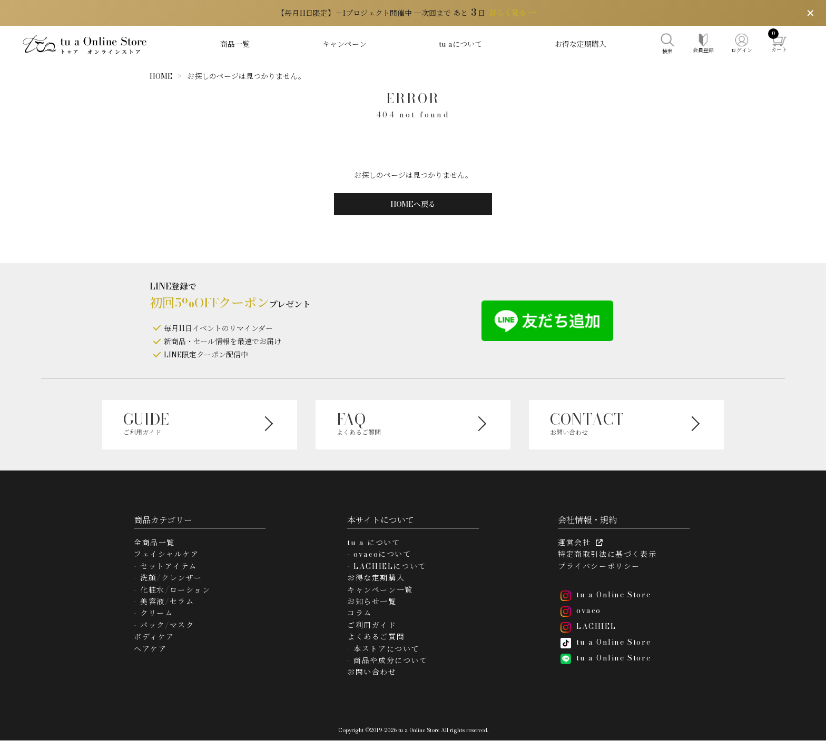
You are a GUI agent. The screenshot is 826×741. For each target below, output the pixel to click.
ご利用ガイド (372, 625)
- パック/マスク (164, 625)
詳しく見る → (512, 12)
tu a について (373, 542)
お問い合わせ (372, 672)
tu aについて (460, 44)
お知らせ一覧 (372, 601)
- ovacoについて (379, 554)
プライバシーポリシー (599, 566)
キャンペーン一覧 (380, 590)
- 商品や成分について (387, 660)
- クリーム (153, 613)
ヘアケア (150, 649)
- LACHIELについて (386, 566)
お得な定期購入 (580, 44)
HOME (161, 76)
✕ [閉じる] (810, 13)
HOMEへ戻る (413, 204)
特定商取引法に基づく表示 (607, 554)
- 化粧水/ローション (172, 590)
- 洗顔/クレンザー (168, 578)
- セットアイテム (165, 566)
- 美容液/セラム (164, 601)
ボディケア (154, 637)
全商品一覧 (154, 542)
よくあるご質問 (376, 637)
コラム (359, 613)
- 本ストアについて (383, 649)
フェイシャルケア (166, 554)
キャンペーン (344, 44)
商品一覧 (235, 44)
